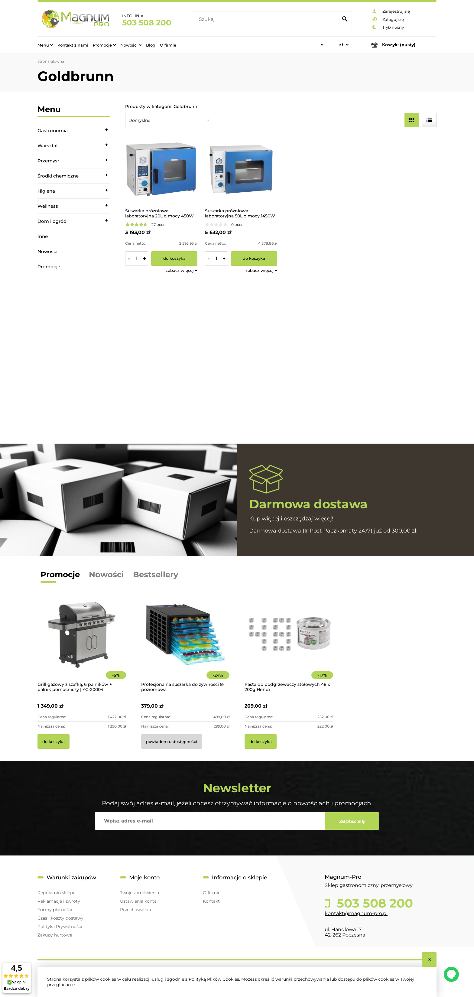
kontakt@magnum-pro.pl (356, 913)
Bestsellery (155, 574)
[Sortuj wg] (169, 120)
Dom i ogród (52, 221)
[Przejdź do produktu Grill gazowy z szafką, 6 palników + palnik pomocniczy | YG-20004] (81, 643)
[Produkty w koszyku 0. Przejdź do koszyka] (399, 45)
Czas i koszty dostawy (60, 918)
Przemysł (48, 161)
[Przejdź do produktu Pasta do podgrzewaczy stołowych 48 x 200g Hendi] (289, 643)
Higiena (46, 191)
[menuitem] (45, 45)
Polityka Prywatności (59, 926)
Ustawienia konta (138, 901)
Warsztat (47, 145)
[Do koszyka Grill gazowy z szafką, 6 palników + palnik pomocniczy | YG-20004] (53, 741)
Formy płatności (54, 909)
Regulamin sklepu (56, 892)
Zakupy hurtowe (54, 935)
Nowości (47, 251)
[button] (181, 270)
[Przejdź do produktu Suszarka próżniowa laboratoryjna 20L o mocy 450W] (161, 169)
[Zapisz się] (352, 821)
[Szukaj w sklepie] (266, 19)
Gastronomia (52, 130)
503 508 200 (146, 22)
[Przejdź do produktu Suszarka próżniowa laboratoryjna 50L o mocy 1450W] (241, 169)
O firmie (211, 892)
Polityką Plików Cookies (214, 979)
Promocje (48, 266)
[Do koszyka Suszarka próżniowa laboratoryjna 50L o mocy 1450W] (254, 258)
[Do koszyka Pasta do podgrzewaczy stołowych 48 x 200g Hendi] (261, 741)
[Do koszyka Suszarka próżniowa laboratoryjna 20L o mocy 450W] (174, 258)
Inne (42, 236)
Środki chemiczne (58, 176)
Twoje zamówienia (139, 892)
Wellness (47, 206)
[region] (73, 359)
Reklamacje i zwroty (58, 901)
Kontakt (211, 901)
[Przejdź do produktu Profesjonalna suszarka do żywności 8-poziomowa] (185, 643)
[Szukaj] (345, 19)
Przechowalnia (135, 909)
